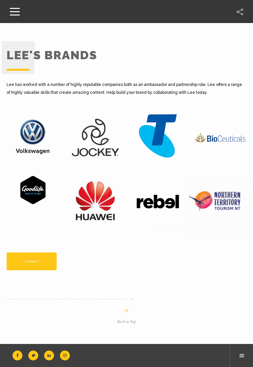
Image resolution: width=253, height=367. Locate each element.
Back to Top (126, 321)
